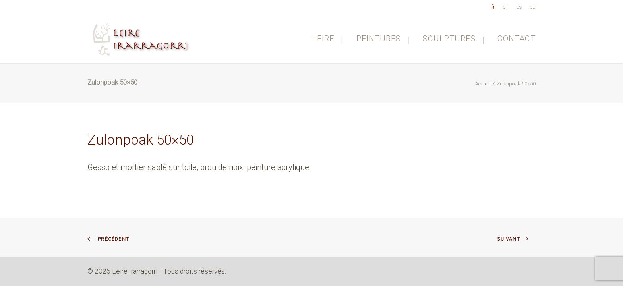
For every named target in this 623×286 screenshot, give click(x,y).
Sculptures (453, 38)
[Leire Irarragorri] (142, 38)
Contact (516, 38)
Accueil (483, 84)
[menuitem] (494, 7)
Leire (327, 38)
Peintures (383, 38)
